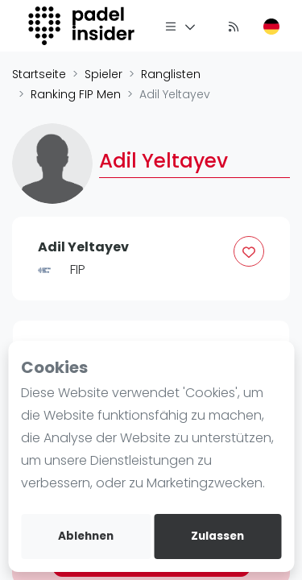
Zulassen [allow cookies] (217, 536)
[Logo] (83, 26)
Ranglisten (171, 74)
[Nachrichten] (233, 26)
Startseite (39, 74)
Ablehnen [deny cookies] (86, 536)
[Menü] (180, 26)
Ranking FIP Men (76, 94)
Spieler (103, 74)
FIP (77, 269)
